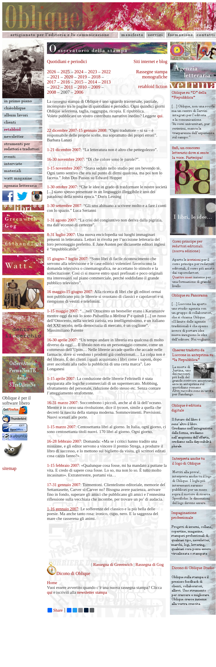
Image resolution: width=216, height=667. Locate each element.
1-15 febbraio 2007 (63, 465)
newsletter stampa (92, 592)
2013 (106, 82)
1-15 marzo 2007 (61, 427)
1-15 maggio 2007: (63, 311)
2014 (92, 82)
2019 (82, 76)
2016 (65, 82)
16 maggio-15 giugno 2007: (70, 291)
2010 (82, 87)
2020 (68, 76)
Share (55, 610)
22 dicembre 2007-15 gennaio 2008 (76, 130)
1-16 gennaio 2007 (62, 509)
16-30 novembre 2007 (65, 159)
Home (52, 582)
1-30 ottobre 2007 (62, 187)
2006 (78, 92)
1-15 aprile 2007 (61, 378)
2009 (95, 87)
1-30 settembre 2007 (64, 205)
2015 (78, 82)
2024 (78, 71)
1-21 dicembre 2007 (64, 149)
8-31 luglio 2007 (61, 234)
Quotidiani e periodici (67, 61)
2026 (51, 71)
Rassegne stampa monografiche (151, 74)
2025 (65, 71)
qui (159, 116)
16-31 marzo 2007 (62, 402)
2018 (95, 76)
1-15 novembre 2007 (64, 168)
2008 (51, 92)
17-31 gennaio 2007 (63, 484)
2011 (68, 87)
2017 (51, 82)
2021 (54, 76)
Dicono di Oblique (68, 573)
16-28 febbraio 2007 (64, 441)
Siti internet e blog (150, 61)
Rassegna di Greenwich (113, 564)
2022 (106, 71)
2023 (92, 71)
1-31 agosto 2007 (61, 220)
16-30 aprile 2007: (62, 340)
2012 (54, 87)
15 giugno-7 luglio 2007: (68, 258)
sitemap (9, 468)
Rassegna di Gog (149, 564)
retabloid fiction (152, 86)
